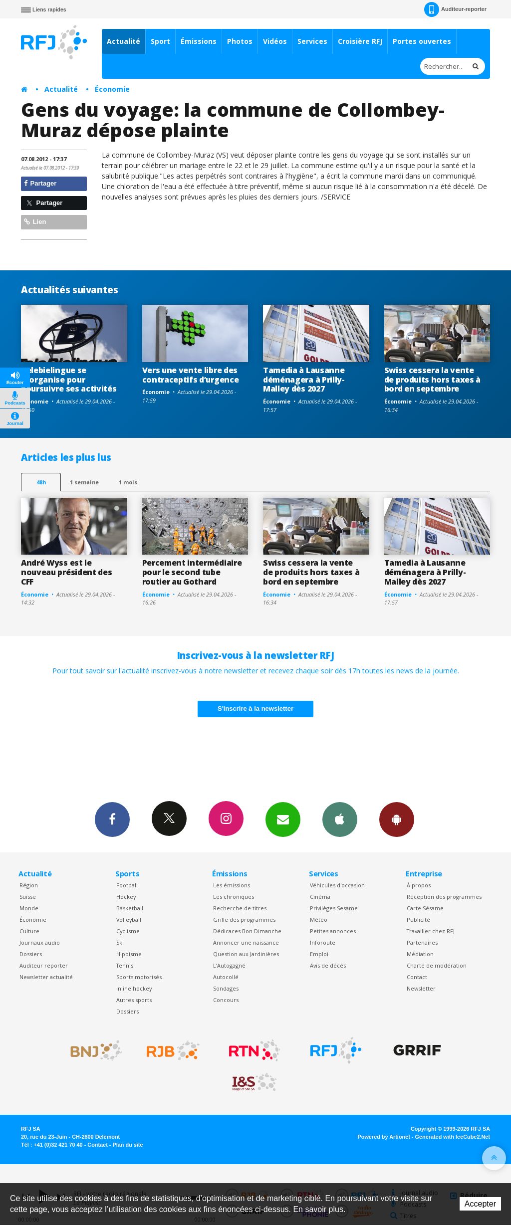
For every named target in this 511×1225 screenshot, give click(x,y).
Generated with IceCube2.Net (452, 1137)
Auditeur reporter (43, 965)
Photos (240, 41)
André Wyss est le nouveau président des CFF (66, 572)
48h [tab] (41, 482)
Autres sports (134, 1000)
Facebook (112, 819)
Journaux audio (39, 942)
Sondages (226, 988)
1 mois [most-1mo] (128, 482)
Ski (120, 942)
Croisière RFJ (360, 41)
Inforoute (322, 942)
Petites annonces (333, 931)
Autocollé (226, 977)
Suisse (27, 896)
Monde (28, 908)
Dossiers (30, 954)
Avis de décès (328, 965)
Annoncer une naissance (246, 942)
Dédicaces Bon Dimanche (247, 931)
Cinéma (320, 896)
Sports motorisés (139, 977)
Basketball (129, 908)
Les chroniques (233, 896)
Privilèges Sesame (334, 908)
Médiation (420, 954)
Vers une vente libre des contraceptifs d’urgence (190, 375)
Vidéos (275, 41)
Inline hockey (134, 988)
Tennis (124, 965)
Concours (226, 1000)
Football (127, 885)
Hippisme (129, 954)
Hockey (126, 896)
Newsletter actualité (46, 977)
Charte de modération (437, 965)
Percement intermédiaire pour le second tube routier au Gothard (192, 572)
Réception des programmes (444, 896)
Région (28, 885)
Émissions (199, 41)
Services (312, 41)
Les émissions (231, 885)
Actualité (123, 41)
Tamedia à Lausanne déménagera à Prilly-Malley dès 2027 (304, 380)
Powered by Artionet (384, 1137)
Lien (35, 221)
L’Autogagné (229, 965)
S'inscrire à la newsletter (255, 708)
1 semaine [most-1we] (84, 482)
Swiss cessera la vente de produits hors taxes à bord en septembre (432, 380)
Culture (29, 931)
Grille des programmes (244, 919)
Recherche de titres (239, 908)
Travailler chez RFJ (431, 931)
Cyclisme (128, 931)
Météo (318, 919)
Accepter (480, 1204)
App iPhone (339, 819)
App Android (396, 819)
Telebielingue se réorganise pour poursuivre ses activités (68, 380)
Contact (417, 977)
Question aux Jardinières (246, 954)
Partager (40, 183)
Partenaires (422, 942)
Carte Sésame (425, 908)
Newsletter (421, 988)
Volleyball (128, 919)
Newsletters (282, 819)
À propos (419, 885)
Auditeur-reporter (455, 9)
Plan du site (127, 1145)
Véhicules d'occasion (337, 885)
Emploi (319, 954)
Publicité (418, 919)
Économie (112, 89)
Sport (160, 41)
